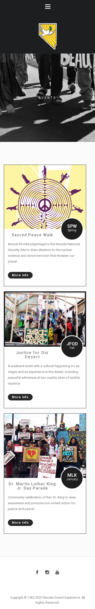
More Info (18, 522)
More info (18, 275)
